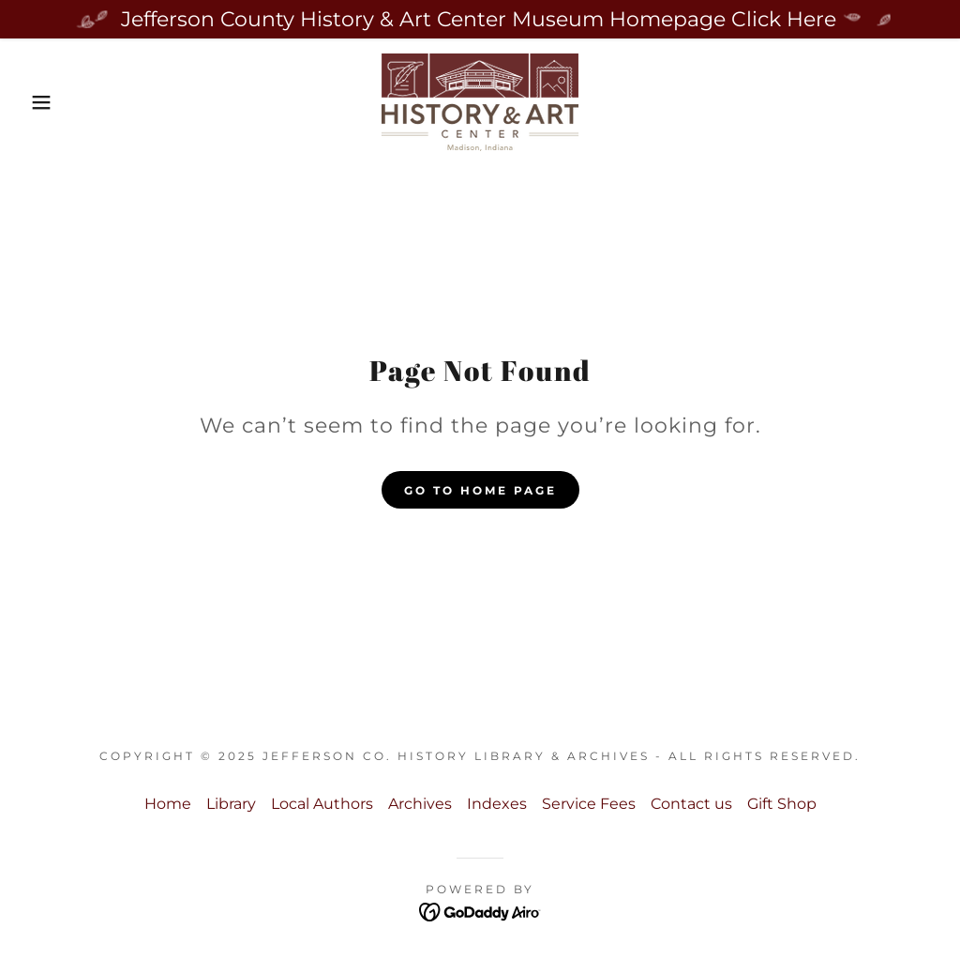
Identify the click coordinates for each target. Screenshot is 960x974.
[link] (480, 101)
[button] (47, 102)
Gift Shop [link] (782, 804)
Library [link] (231, 804)
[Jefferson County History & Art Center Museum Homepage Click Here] (480, 19)
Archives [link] (420, 804)
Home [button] (167, 804)
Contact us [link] (691, 804)
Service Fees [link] (589, 804)
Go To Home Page (480, 490)
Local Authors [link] (322, 804)
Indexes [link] (497, 804)
